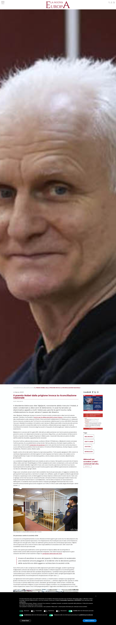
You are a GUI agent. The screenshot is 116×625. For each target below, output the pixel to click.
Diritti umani (89, 441)
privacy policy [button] (78, 598)
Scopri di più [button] (25, 620)
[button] (96, 596)
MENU (2, 2)
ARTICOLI (21, 387)
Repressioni (89, 451)
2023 (26, 387)
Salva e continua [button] (89, 620)
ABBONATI (87, 466)
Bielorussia (89, 436)
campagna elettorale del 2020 (52, 553)
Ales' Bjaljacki (18, 401)
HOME (15, 387)
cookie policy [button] (22, 601)
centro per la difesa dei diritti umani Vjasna (48, 417)
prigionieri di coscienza (37, 445)
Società (31, 387)
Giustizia (88, 446)
